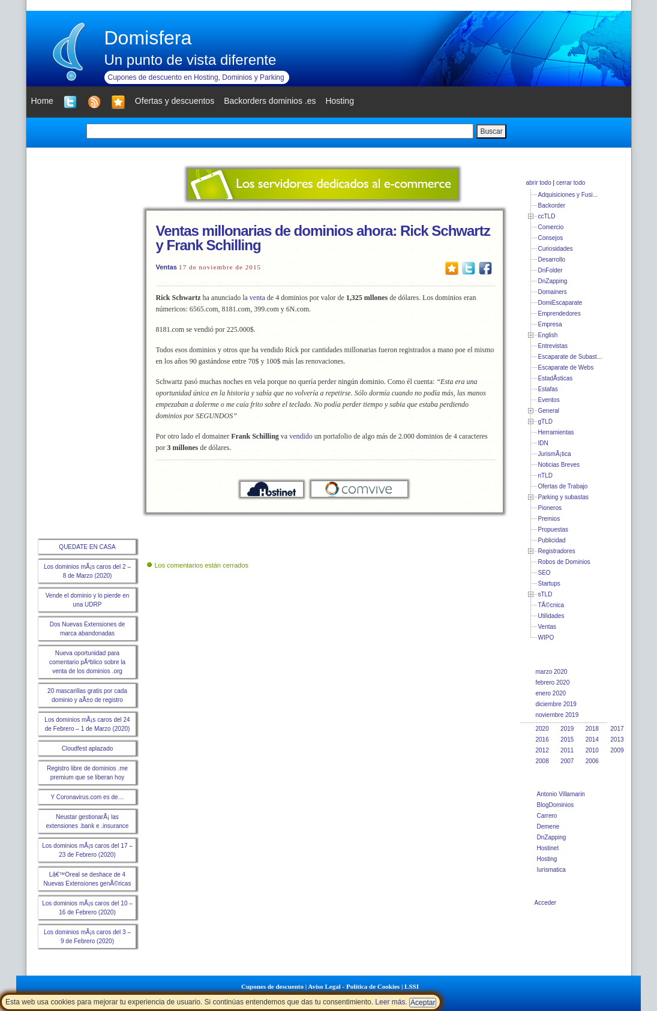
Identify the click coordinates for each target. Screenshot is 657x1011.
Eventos (549, 400)
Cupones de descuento (272, 986)
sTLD (545, 594)
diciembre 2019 (556, 704)
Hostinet (548, 848)
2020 (542, 728)
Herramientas (556, 432)
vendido (301, 436)
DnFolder (550, 270)
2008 (542, 761)
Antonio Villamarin (561, 794)
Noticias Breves (559, 464)
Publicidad (552, 540)
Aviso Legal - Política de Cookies (354, 986)
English (548, 335)
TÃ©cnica (551, 605)
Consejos (550, 238)
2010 (592, 750)
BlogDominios (555, 805)
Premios (549, 518)
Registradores (556, 551)
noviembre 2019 (557, 715)
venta (257, 297)
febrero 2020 (553, 682)
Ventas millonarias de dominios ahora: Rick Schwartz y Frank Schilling (323, 238)
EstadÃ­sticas (555, 378)
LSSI (411, 986)
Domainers (552, 292)
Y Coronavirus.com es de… (87, 797)
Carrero (547, 815)
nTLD (545, 475)
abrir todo (538, 182)
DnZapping (553, 281)
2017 (616, 728)
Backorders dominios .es (270, 101)
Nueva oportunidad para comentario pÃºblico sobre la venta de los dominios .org (87, 662)
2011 (567, 750)
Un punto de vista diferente (190, 60)
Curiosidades (555, 248)
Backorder (552, 205)
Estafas (548, 389)
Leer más (390, 1002)
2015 (567, 739)
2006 (592, 761)
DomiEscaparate (560, 302)
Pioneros (550, 508)
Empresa (550, 324)
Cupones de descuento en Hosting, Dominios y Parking (196, 77)
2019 (567, 728)
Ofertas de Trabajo (563, 486)
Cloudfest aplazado (87, 748)
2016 (542, 739)
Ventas (166, 267)
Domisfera (148, 38)
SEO (544, 572)
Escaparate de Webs (566, 367)
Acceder (546, 902)
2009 (616, 750)
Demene (548, 826)
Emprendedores (559, 313)
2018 (592, 728)
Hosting (547, 859)
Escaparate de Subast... (570, 356)
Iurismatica (551, 869)
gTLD (545, 421)
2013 (616, 739)
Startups (549, 583)
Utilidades (551, 616)
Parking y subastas (563, 497)
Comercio (551, 227)
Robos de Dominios (564, 562)
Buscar (491, 131)
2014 (592, 739)
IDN (543, 443)
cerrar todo (570, 182)
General (549, 410)
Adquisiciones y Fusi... (568, 194)
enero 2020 (551, 693)
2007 (567, 761)
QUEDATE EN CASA (87, 547)
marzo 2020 (552, 671)
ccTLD (547, 216)
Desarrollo (552, 259)
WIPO (546, 637)
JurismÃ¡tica (554, 454)
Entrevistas (553, 346)
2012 (542, 750)
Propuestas (553, 529)
